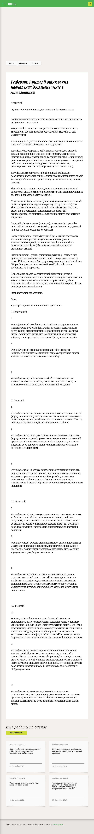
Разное (35, 63)
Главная (11, 63)
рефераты (23, 63)
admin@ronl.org (58, 824)
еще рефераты (16, 733)
